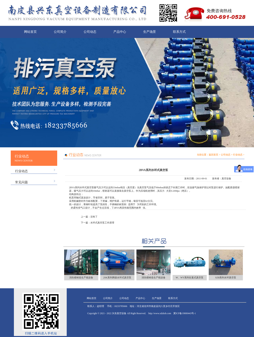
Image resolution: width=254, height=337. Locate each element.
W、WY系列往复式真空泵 (189, 277)
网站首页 (30, 31)
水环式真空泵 (87, 187)
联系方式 (179, 31)
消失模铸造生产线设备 (81, 277)
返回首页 (213, 154)
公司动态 (90, 31)
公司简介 (60, 31)
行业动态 (21, 171)
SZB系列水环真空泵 (225, 277)
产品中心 (119, 31)
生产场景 (149, 31)
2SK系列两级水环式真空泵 (117, 277)
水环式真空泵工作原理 (102, 222)
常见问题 (21, 182)
